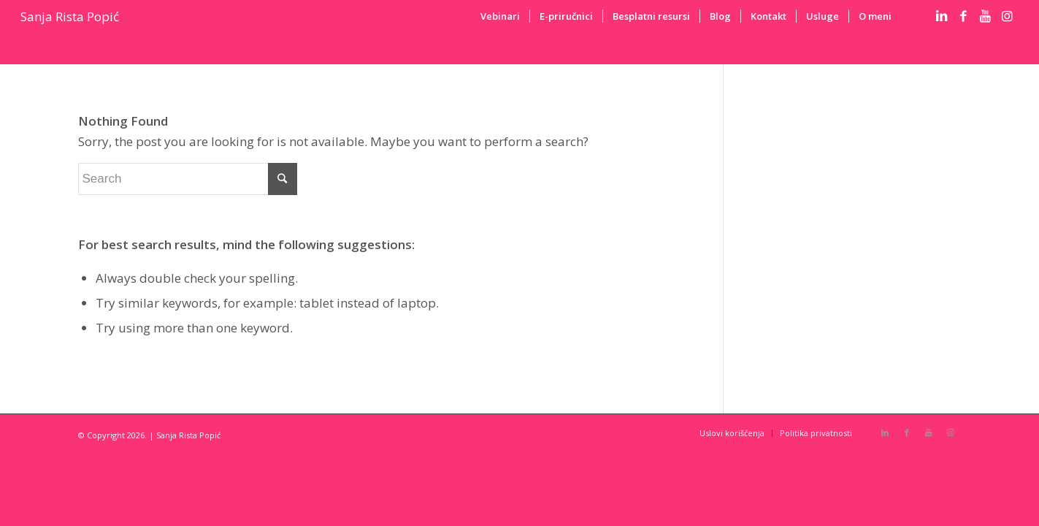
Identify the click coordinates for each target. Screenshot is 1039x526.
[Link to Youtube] (986, 16)
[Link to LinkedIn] (942, 16)
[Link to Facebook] (964, 16)
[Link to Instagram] (1008, 16)
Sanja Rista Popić (69, 16)
